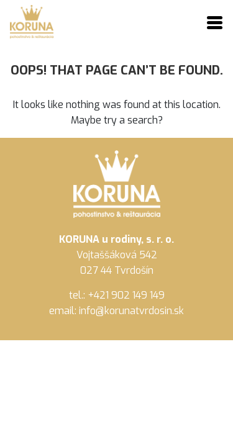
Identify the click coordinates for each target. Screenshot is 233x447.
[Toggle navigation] (214, 24)
